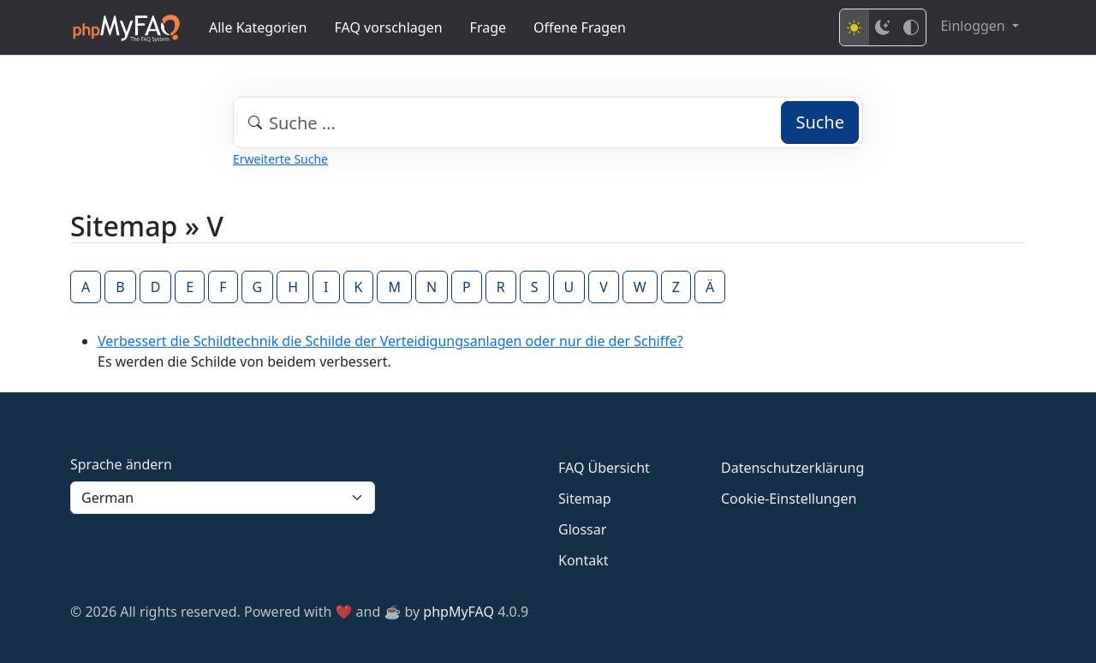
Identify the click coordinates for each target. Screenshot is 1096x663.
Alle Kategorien (258, 27)
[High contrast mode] (911, 27)
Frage (488, 27)
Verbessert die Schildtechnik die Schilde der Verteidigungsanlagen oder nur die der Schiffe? (390, 341)
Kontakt (583, 560)
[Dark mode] (882, 27)
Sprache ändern (121, 464)
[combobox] (548, 122)
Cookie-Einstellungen (788, 498)
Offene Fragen (579, 27)
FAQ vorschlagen (389, 27)
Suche (819, 122)
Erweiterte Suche (280, 159)
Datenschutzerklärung (792, 467)
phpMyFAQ (458, 611)
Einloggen (974, 25)
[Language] (222, 497)
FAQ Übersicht (604, 467)
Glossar (582, 529)
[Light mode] (854, 27)
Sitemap (584, 498)
